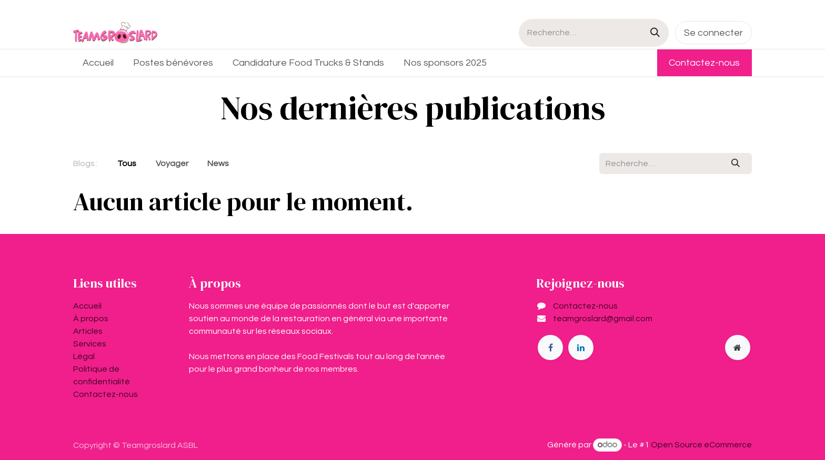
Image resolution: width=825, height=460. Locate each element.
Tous (126, 163)
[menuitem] (98, 63)
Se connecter (713, 33)
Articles (88, 331)
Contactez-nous (704, 63)
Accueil (87, 306)
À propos (90, 318)
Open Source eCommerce (701, 445)
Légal (84, 356)
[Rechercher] (655, 33)
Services (89, 344)
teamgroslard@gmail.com (602, 318)
